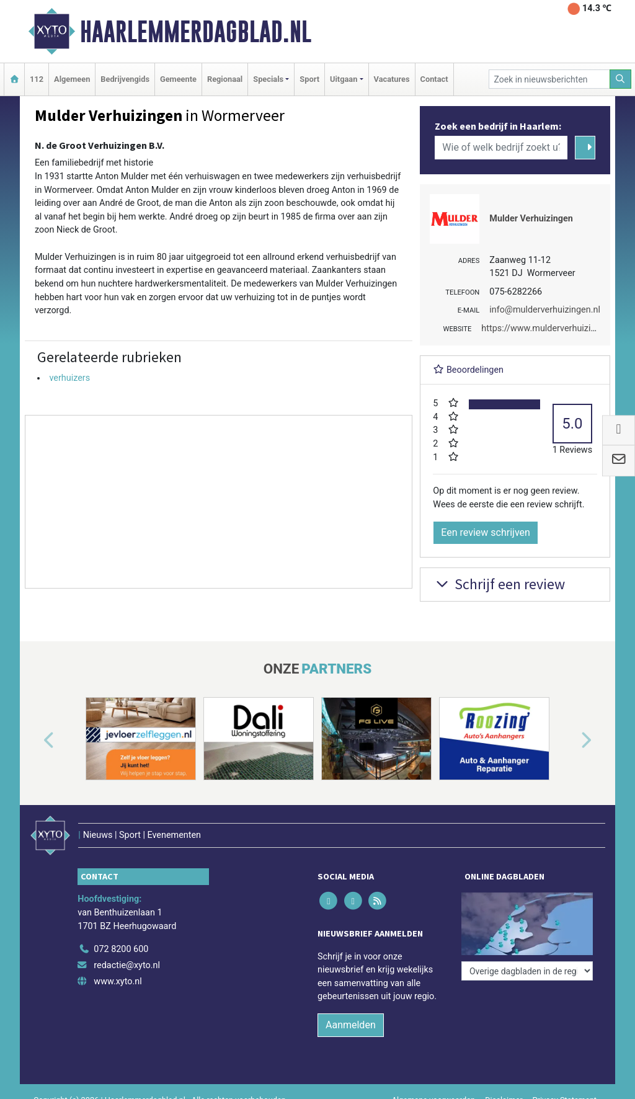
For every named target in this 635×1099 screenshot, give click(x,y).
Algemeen (72, 79)
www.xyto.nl (117, 981)
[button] (35, 741)
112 (36, 79)
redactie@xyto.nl (127, 965)
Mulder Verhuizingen (531, 218)
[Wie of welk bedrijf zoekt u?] (501, 147)
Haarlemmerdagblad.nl (195, 31)
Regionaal (224, 79)
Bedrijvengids (124, 79)
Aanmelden (351, 1025)
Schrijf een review (499, 584)
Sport (309, 79)
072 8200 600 (121, 949)
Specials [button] (268, 79)
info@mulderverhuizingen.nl (544, 310)
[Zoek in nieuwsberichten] (549, 79)
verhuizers (69, 378)
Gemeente (178, 79)
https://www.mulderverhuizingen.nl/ (552, 328)
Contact (434, 79)
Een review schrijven (485, 532)
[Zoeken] (621, 79)
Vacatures (392, 79)
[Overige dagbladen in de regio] (527, 971)
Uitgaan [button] (343, 79)
